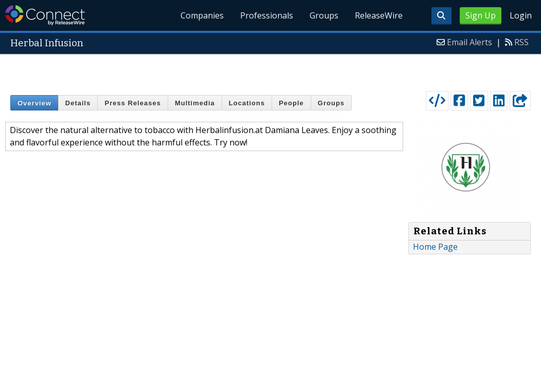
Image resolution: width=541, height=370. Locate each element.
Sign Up (480, 15)
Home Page (435, 246)
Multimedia (195, 103)
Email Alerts (469, 42)
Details (78, 103)
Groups (324, 15)
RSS (521, 42)
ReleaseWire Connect (45, 15)
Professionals (266, 15)
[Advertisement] (270, 70)
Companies (202, 15)
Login (521, 15)
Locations (247, 103)
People (291, 103)
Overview (34, 103)
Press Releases (132, 103)
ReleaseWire (379, 15)
